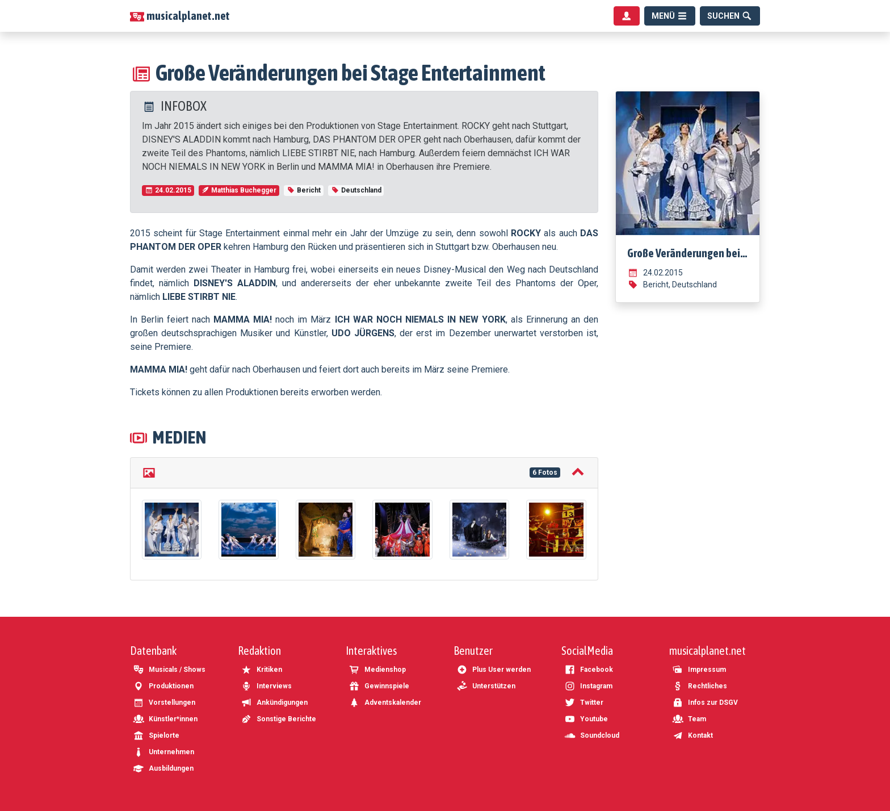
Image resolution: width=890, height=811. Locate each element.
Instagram (588, 686)
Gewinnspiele (379, 686)
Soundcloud (591, 735)
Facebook (588, 669)
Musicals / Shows (169, 669)
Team (689, 719)
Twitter (583, 702)
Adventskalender (385, 702)
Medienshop (377, 669)
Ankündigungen (274, 702)
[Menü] (669, 16)
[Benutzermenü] (627, 16)
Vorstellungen (164, 702)
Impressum (699, 669)
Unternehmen (163, 752)
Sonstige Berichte (278, 719)
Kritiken (261, 669)
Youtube (586, 719)
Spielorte (156, 735)
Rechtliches (699, 686)
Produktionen (163, 686)
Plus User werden (493, 669)
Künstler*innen (165, 719)
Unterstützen (485, 686)
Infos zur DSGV (705, 702)
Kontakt (692, 735)
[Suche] (730, 16)
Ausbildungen (163, 768)
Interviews (266, 686)
